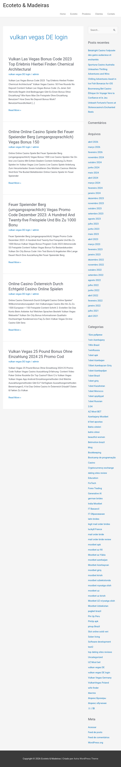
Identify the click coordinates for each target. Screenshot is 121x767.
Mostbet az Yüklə (96, 555)
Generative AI (95, 493)
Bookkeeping (94, 452)
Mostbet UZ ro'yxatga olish (101, 600)
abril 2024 (93, 177)
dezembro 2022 (96, 259)
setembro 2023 (95, 213)
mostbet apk (94, 544)
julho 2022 (93, 285)
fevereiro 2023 (95, 249)
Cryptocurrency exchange (101, 468)
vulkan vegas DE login (20, 74)
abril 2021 (93, 316)
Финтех (92, 693)
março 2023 (94, 244)
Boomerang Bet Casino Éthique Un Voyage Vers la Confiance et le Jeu (101, 93)
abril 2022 (93, 295)
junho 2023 (93, 229)
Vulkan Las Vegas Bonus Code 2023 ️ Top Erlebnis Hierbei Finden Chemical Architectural (41, 64)
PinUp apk (93, 621)
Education (93, 478)
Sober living (94, 636)
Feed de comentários (98, 737)
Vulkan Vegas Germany (99, 677)
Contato (111, 14)
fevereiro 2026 (95, 152)
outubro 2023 (95, 208)
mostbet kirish (95, 575)
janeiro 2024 (94, 193)
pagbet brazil (94, 611)
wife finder (93, 687)
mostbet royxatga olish (99, 585)
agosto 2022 (94, 280)
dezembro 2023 (96, 198)
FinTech (92, 483)
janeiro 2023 (94, 254)
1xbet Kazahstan (96, 386)
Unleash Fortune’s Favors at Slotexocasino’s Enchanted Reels (102, 107)
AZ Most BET (94, 411)
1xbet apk (93, 355)
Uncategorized (95, 657)
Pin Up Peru (94, 616)
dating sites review (97, 473)
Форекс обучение (97, 703)
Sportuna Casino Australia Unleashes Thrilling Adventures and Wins (101, 69)
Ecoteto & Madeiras (26, 5)
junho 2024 (93, 167)
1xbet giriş (93, 380)
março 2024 (94, 182)
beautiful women (96, 437)
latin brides (93, 519)
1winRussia (94, 350)
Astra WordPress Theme (86, 758)
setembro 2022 (95, 275)
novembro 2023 (96, 203)
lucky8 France (95, 529)
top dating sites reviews (100, 652)
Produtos (86, 14)
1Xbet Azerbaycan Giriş (100, 365)
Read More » (15, 110)
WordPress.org (95, 742)
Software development (99, 641)
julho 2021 (93, 310)
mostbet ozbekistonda (99, 580)
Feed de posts (95, 732)
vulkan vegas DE (96, 667)
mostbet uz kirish (96, 595)
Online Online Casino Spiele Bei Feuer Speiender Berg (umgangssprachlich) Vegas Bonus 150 (41, 136)
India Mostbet (95, 503)
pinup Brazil (94, 626)
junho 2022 (93, 290)
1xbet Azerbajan (96, 360)
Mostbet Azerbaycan (98, 565)
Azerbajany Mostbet (98, 416)
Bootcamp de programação (102, 457)
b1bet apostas (95, 421)
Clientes (99, 14)
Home (63, 14)
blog (90, 447)
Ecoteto (74, 14)
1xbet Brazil (94, 375)
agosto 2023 (94, 218)
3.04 (90, 406)
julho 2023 (93, 223)
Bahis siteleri (94, 427)
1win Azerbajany (96, 340)
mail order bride (96, 534)
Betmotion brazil (96, 442)
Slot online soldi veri (98, 631)
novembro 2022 (96, 264)
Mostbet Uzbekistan (98, 606)
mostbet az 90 (95, 549)
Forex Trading (95, 488)
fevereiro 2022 (95, 300)
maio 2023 (93, 234)
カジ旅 (91, 708)
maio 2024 (93, 172)
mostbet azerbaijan (97, 560)
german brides (95, 498)
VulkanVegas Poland (98, 682)
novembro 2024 (96, 157)
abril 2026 (93, 142)
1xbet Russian (95, 401)
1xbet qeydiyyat (96, 396)
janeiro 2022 (94, 305)
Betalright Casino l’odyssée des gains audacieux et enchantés (101, 55)
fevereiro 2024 (95, 188)
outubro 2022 (95, 270)
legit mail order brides (99, 524)
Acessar (92, 727)
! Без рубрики (95, 334)
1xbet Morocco (95, 391)
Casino (91, 462)
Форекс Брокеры (97, 698)
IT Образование (96, 514)
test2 (90, 647)
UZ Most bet (94, 662)
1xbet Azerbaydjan (97, 370)
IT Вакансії (93, 508)
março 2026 (94, 147)
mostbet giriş (94, 570)
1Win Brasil (93, 345)
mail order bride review (99, 539)
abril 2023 (93, 239)
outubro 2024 (95, 162)
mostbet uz (93, 590)
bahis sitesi (94, 432)
